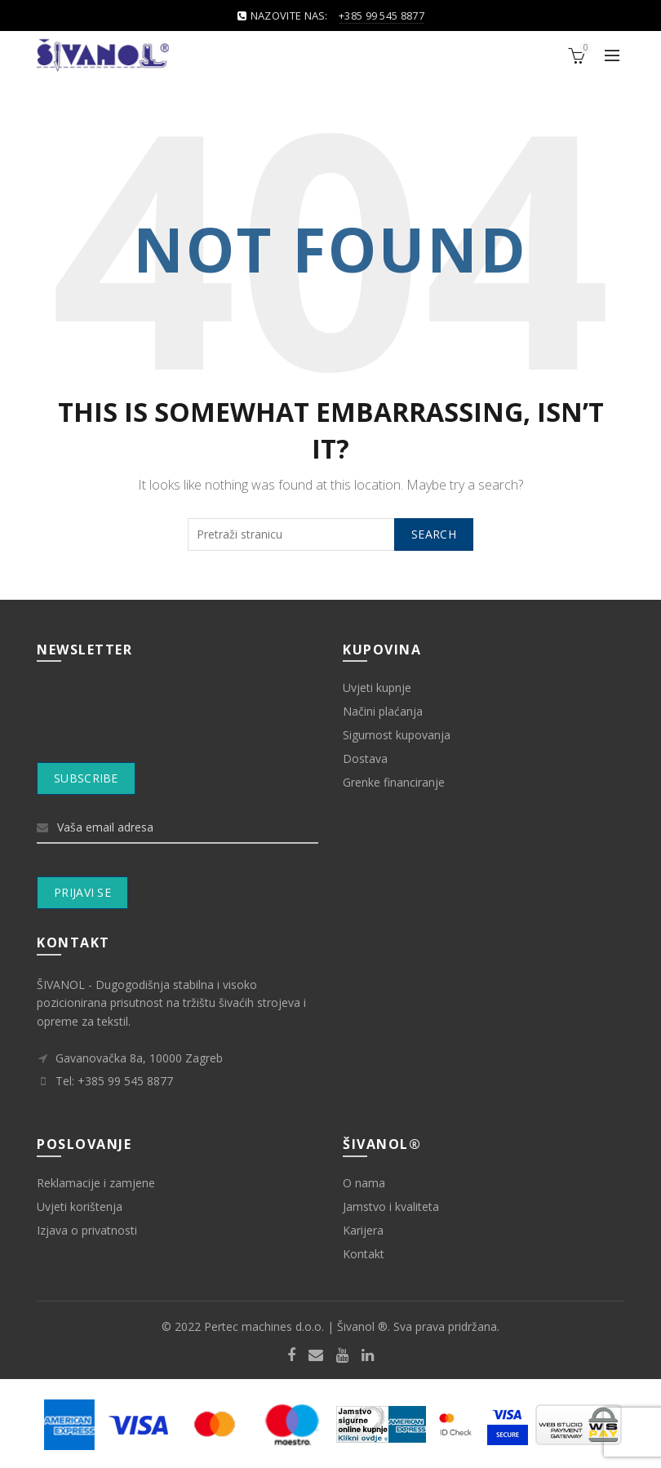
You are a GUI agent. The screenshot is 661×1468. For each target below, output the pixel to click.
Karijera (363, 1230)
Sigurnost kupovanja (396, 735)
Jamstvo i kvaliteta (391, 1206)
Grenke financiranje (394, 782)
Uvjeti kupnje (377, 687)
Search (433, 534)
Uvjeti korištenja (79, 1206)
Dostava (365, 758)
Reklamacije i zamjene (96, 1183)
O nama (364, 1183)
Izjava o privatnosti (87, 1230)
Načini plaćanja (383, 711)
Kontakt (363, 1254)
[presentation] (178, 722)
